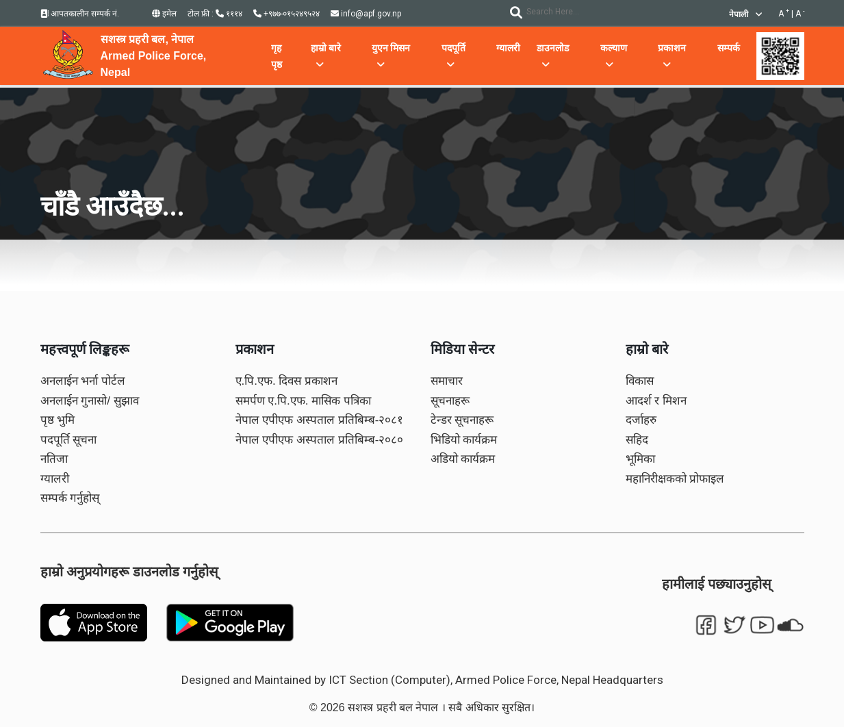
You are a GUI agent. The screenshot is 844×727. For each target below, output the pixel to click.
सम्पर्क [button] (728, 47)
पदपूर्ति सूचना (68, 439)
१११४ (229, 13)
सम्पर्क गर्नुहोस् (70, 498)
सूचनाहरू (450, 400)
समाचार (447, 380)
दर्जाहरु (641, 419)
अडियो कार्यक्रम (463, 458)
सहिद (637, 439)
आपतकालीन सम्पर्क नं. (79, 13)
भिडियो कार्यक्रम (464, 439)
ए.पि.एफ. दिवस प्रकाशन (286, 380)
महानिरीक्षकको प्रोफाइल (675, 478)
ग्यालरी (54, 478)
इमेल (164, 13)
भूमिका (640, 458)
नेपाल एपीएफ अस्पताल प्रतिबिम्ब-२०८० (319, 439)
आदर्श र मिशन (656, 400)
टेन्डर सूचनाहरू (462, 419)
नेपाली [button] (745, 14)
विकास (640, 380)
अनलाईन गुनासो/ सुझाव (89, 400)
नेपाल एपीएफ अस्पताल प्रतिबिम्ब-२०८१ (319, 419)
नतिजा (54, 458)
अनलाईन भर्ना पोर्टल (82, 380)
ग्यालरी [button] (508, 47)
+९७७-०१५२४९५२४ (286, 13)
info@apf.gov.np (366, 13)
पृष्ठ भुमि (57, 419)
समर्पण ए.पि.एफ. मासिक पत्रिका (303, 400)
